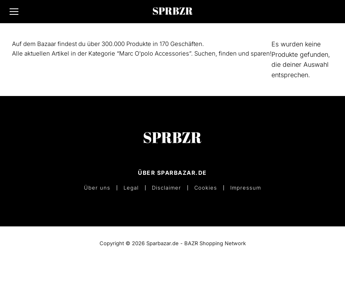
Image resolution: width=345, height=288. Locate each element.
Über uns (97, 187)
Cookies (205, 187)
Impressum (245, 187)
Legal (131, 187)
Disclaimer (166, 187)
